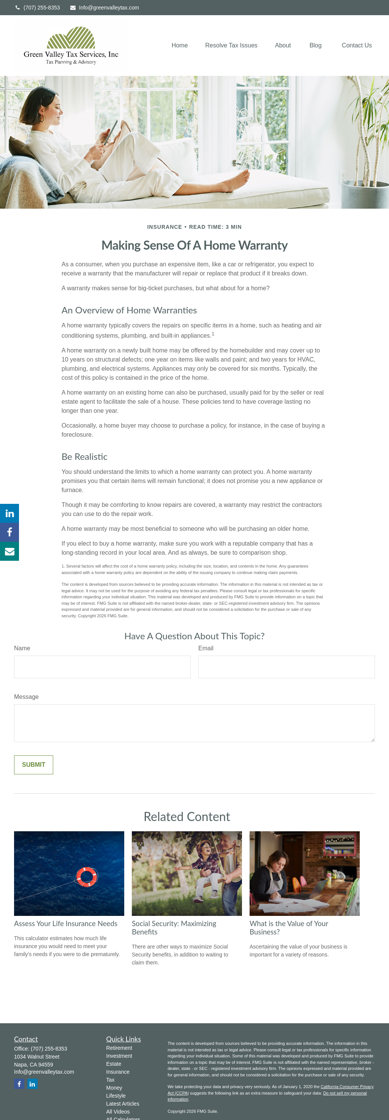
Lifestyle (116, 1096)
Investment (119, 1056)
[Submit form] (33, 764)
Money (114, 1088)
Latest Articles (122, 1104)
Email (205, 648)
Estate (114, 1064)
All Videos (118, 1112)
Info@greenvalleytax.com (104, 8)
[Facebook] (9, 532)
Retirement (119, 1048)
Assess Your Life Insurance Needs (65, 923)
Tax (110, 1080)
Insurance (118, 1072)
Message (26, 697)
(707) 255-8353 (37, 8)
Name (22, 648)
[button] (180, 45)
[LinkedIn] (9, 513)
